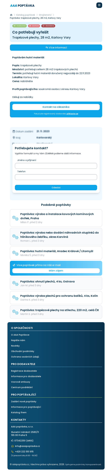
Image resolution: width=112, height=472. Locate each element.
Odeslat (56, 187)
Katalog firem (18, 412)
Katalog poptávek (25, 14)
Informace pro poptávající (26, 407)
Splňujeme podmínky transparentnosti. (83, 464)
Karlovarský (44, 137)
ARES (29, 440)
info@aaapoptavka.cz (25, 446)
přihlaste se (72, 113)
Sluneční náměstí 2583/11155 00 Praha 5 (25, 434)
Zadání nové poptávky (23, 401)
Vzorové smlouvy (20, 381)
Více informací (56, 47)
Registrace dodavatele (24, 370)
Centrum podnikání (22, 387)
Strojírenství (45, 14)
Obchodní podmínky (22, 351)
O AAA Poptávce (20, 334)
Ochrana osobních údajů (25, 356)
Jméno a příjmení (26, 160)
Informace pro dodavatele (26, 376)
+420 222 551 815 (22, 451)
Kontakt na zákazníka (56, 107)
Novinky (15, 345)
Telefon (21, 171)
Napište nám (18, 340)
